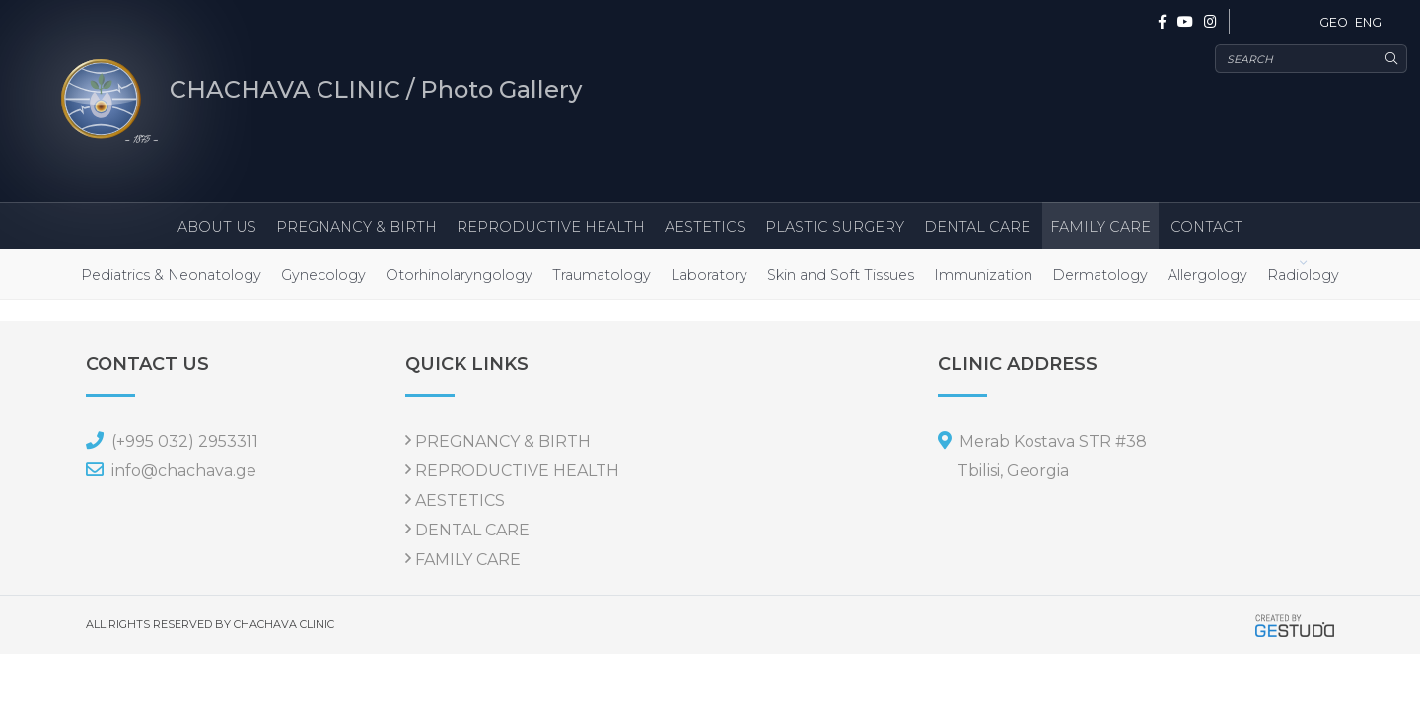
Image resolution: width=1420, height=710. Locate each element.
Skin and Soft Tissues (840, 275)
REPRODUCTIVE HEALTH (551, 227)
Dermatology (1100, 275)
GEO (1333, 22)
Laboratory (709, 275)
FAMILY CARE (1100, 227)
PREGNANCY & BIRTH (356, 227)
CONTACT (1206, 227)
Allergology (1207, 275)
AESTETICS (705, 227)
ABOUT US (217, 227)
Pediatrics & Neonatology (171, 275)
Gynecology (323, 275)
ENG (1368, 22)
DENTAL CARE (977, 227)
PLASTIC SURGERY (834, 227)
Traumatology (601, 275)
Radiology (1303, 275)
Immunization (983, 275)
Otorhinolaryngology (459, 275)
